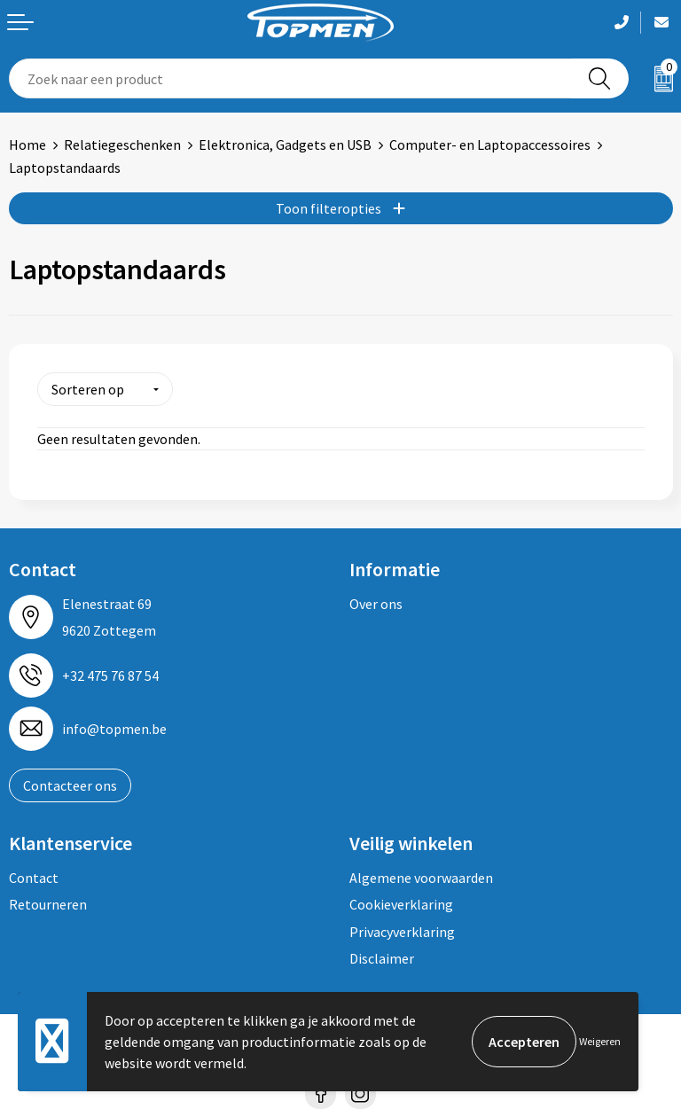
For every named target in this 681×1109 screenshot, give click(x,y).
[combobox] (290, 78)
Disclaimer (381, 958)
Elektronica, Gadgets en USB (285, 144)
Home (27, 144)
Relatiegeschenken (122, 144)
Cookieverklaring (401, 904)
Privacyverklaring (402, 932)
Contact (34, 877)
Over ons (376, 604)
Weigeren (600, 1041)
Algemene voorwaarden (421, 877)
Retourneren (48, 904)
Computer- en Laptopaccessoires (490, 144)
